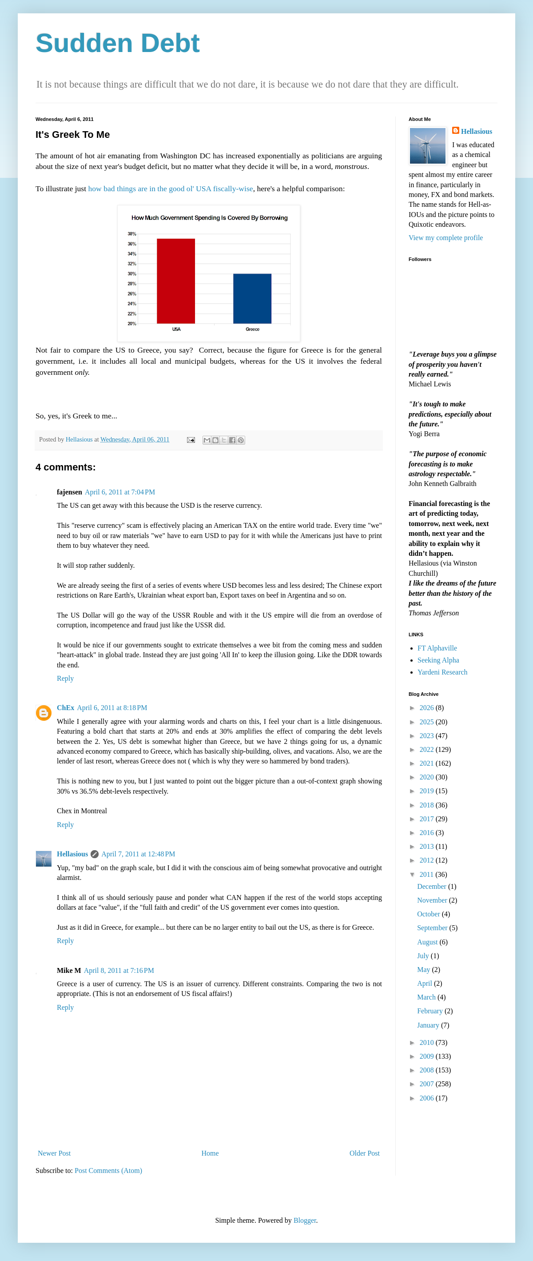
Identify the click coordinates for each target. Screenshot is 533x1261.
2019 (428, 791)
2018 (428, 805)
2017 (428, 819)
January (429, 1025)
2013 (428, 846)
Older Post (365, 1153)
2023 (428, 735)
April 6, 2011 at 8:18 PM (112, 707)
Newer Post (54, 1153)
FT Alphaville (437, 648)
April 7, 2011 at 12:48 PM (138, 854)
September (433, 928)
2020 (428, 777)
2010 (428, 1042)
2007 (428, 1084)
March (427, 997)
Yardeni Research (443, 672)
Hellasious (72, 854)
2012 (428, 860)
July (424, 956)
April (425, 983)
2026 (428, 707)
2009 (428, 1056)
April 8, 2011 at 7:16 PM (119, 970)
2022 (428, 749)
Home (210, 1153)
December (432, 886)
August (428, 942)
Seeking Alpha (438, 660)
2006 (428, 1098)
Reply (65, 678)
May (424, 969)
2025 (428, 722)
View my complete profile (446, 237)
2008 (428, 1070)
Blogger (305, 1220)
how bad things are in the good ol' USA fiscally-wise (170, 188)
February (431, 1011)
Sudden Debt (118, 43)
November (433, 900)
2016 (428, 832)
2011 (427, 874)
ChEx (65, 707)
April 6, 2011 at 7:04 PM (120, 492)
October (429, 914)
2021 (428, 763)
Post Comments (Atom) (108, 1170)
